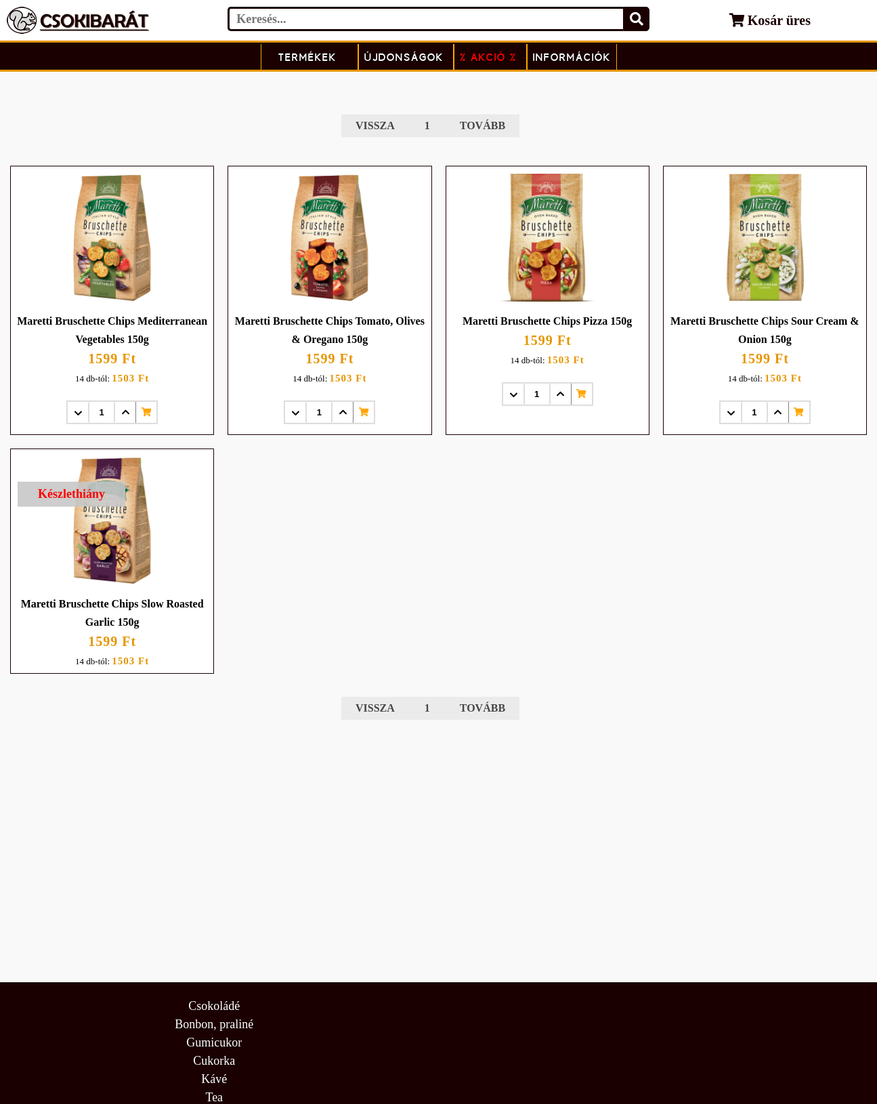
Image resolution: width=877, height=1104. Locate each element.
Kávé (214, 1079)
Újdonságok (404, 57)
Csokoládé (214, 1006)
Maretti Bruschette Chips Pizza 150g (547, 321)
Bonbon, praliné (214, 1024)
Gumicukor (214, 1042)
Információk (572, 57)
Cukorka (214, 1060)
